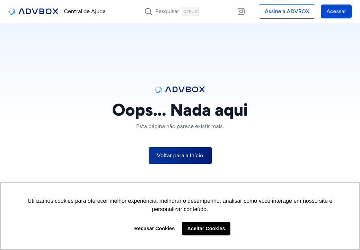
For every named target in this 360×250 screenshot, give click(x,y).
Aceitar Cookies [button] (206, 228)
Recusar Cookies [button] (154, 228)
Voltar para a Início (180, 155)
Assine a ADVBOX (287, 11)
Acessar (336, 11)
